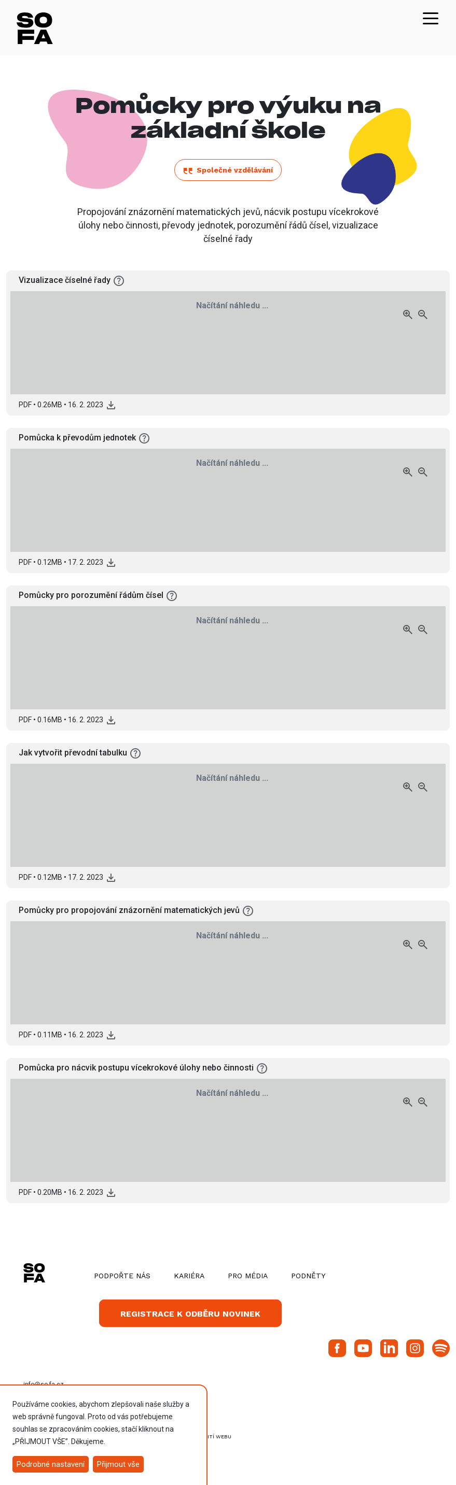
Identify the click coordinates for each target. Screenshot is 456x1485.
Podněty (308, 1276)
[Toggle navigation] (430, 17)
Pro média (248, 1276)
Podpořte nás (122, 1276)
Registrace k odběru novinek (190, 1314)
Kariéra (189, 1276)
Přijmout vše (118, 1464)
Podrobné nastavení (51, 1464)
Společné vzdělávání (228, 170)
